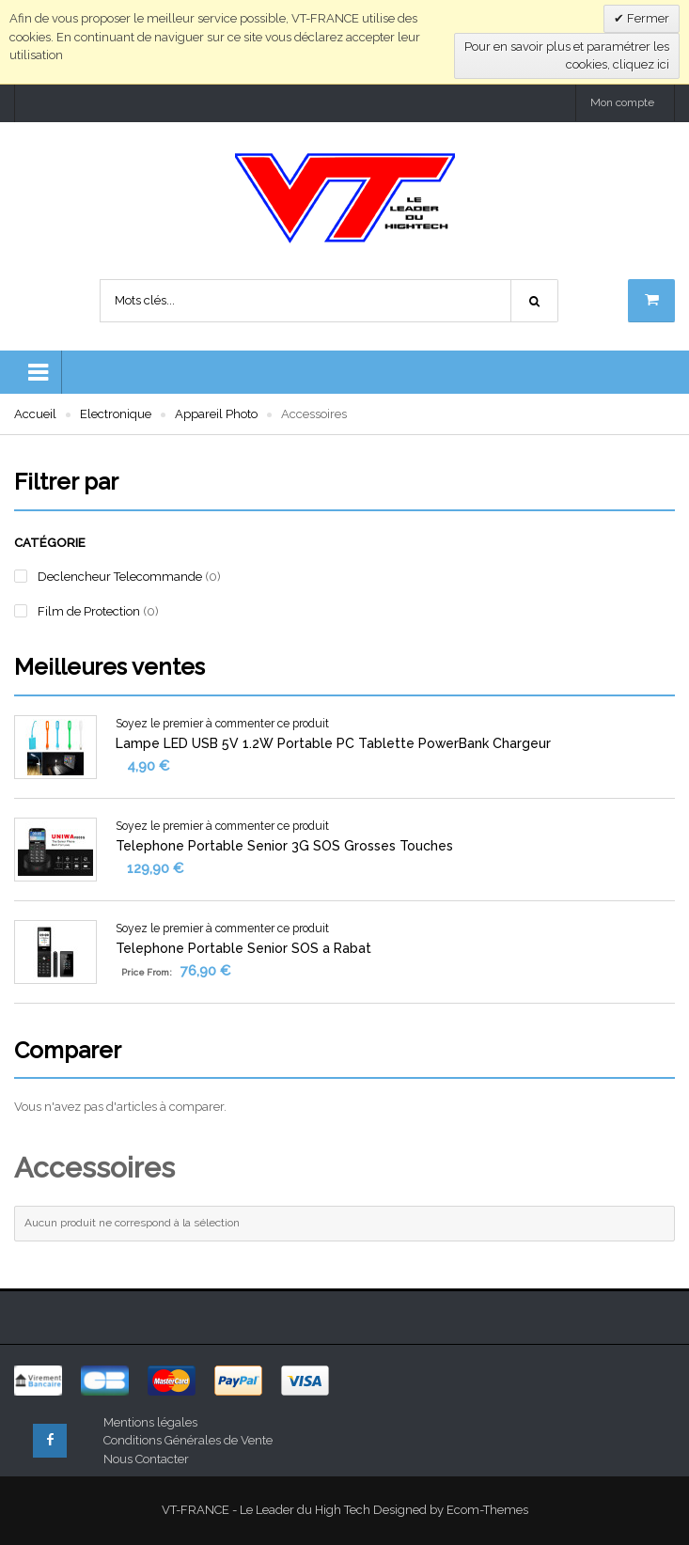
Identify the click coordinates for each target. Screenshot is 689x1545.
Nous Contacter (146, 1459)
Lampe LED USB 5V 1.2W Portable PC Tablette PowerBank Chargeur (333, 743)
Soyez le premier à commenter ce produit (222, 723)
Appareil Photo (216, 414)
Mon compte (622, 102)
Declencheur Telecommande (120, 577)
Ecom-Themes (487, 1510)
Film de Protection (89, 611)
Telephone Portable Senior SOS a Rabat (243, 948)
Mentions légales (150, 1422)
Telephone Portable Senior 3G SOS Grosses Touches (284, 845)
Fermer (646, 18)
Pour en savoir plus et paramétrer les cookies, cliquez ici (566, 55)
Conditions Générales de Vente (188, 1440)
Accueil (35, 414)
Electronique (115, 414)
